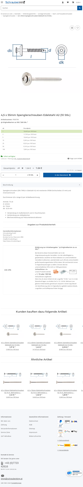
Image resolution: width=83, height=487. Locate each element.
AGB (30, 425)
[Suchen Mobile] (39, 8)
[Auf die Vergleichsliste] (72, 27)
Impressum (33, 432)
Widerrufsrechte (35, 436)
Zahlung (4, 425)
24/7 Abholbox (6, 436)
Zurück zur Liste (7, 14)
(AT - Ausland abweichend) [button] (22, 159)
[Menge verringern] (3, 175)
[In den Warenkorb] (2, 22)
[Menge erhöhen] (37, 175)
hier (61, 288)
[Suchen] (79, 8)
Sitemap (32, 429)
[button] (62, 2)
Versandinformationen (9, 429)
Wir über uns (5, 421)
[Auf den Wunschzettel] (77, 27)
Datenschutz (33, 421)
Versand (79, 170)
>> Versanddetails (63, 450)
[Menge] (16, 175)
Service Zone (5, 432)
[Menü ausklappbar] (2, 1)
